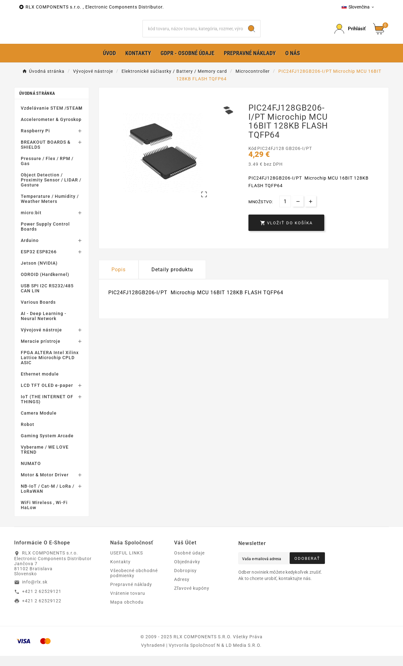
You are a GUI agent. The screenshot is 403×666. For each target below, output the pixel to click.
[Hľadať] (193, 34)
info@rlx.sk (35, 591)
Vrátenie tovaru (127, 603)
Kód (252, 158)
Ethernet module (40, 384)
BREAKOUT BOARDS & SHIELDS (46, 155)
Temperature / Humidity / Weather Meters (50, 209)
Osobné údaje (189, 563)
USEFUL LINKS (126, 563)
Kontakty (120, 571)
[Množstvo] (285, 211)
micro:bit (31, 222)
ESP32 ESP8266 (39, 261)
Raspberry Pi (35, 140)
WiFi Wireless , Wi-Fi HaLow (44, 515)
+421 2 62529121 (41, 601)
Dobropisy (185, 580)
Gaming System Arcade (47, 445)
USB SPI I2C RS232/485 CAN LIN (47, 298)
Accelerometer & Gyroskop (51, 129)
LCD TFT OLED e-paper (47, 395)
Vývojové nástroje (41, 339)
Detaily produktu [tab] (172, 280)
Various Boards (38, 312)
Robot (27, 434)
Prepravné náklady (131, 594)
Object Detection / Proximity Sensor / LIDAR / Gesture (51, 190)
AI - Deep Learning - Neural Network (43, 326)
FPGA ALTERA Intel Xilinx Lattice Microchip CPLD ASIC (50, 367)
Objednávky (187, 571)
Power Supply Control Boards (45, 237)
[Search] (251, 33)
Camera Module (39, 423)
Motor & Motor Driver (45, 484)
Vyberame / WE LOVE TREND (45, 460)
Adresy (182, 589)
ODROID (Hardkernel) (45, 284)
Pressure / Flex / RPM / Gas (47, 171)
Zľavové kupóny (191, 598)
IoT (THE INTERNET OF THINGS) (47, 409)
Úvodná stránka (37, 103)
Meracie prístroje (40, 351)
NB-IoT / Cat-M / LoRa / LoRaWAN (47, 499)
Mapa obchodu (127, 612)
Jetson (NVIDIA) (39, 273)
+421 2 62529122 (41, 610)
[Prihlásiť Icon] (350, 34)
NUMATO (31, 473)
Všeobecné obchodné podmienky (134, 583)
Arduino (30, 250)
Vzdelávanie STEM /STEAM (51, 118)
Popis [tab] (118, 280)
